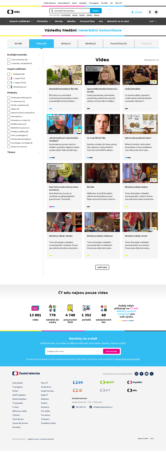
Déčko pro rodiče (19, 412)
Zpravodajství (64, 3)
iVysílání (83, 3)
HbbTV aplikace (19, 396)
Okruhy (59, 21)
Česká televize (50, 3)
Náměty (71, 21)
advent (75, 15)
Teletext (16, 416)
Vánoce (96, 15)
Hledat (96, 10)
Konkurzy (45, 408)
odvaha (89, 15)
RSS (152, 439)
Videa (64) (41, 44)
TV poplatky (17, 404)
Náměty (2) (90, 44)
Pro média (45, 412)
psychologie (66, 15)
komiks (82, 15)
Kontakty (16, 428)
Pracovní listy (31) (118, 44)
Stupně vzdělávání (19, 21)
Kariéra (44, 404)
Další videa (102, 268)
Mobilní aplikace (19, 400)
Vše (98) (18, 44)
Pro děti (104, 3)
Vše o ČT (118, 3)
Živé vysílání (17, 384)
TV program (94, 3)
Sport (74, 3)
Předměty (42, 21)
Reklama (45, 400)
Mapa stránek (143, 439)
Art (111, 3)
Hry (101, 21)
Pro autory (45, 416)
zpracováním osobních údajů (127, 360)
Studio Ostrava (47, 392)
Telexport (45, 420)
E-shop (15, 408)
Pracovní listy (87, 21)
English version (33, 440)
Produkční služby (48, 424)
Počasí (15, 392)
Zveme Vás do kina (20, 424)
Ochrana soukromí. (47, 440)
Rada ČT (44, 396)
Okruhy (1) (66, 44)
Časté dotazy (18, 420)
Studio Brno (46, 388)
